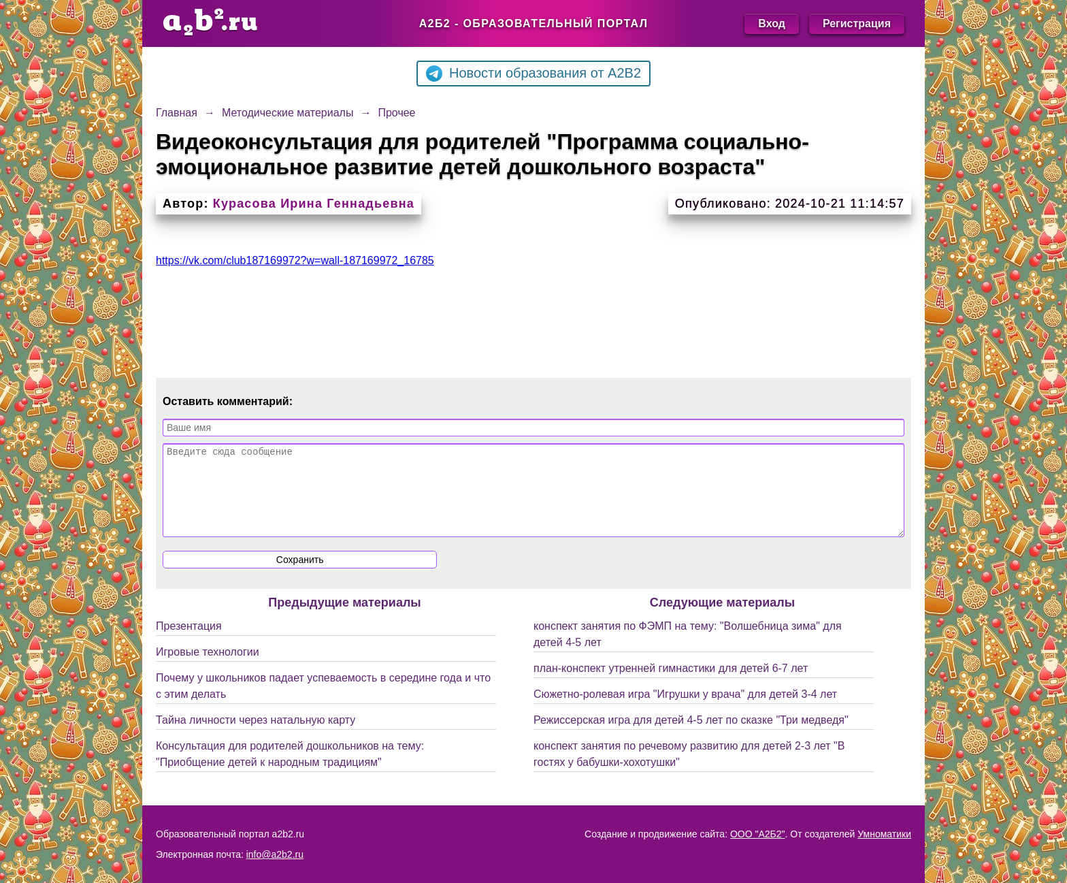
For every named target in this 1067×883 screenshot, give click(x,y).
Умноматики (884, 834)
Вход (771, 23)
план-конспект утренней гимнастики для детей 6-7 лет (671, 684)
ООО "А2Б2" (757, 834)
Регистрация (857, 23)
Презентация (189, 642)
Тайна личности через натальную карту (255, 736)
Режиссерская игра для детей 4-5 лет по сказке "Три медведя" (691, 736)
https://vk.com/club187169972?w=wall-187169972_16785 (295, 260)
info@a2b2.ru (274, 854)
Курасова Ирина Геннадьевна (313, 203)
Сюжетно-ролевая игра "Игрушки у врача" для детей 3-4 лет (685, 710)
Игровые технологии (207, 668)
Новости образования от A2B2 (533, 73)
